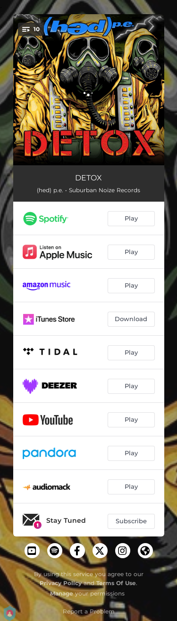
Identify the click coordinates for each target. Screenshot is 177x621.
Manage (61, 593)
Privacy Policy (61, 583)
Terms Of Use (116, 583)
